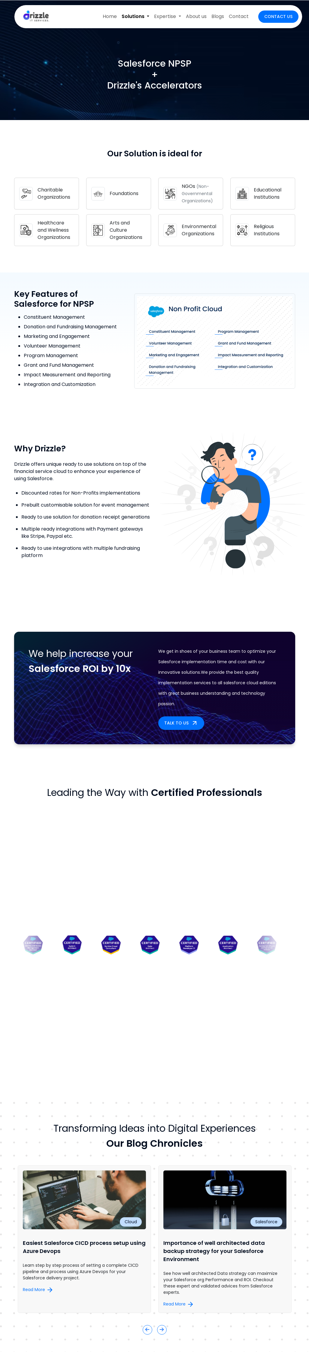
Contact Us (278, 17)
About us (196, 16)
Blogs (217, 16)
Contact (239, 16)
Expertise (165, 16)
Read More (38, 1290)
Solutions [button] (134, 16)
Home (110, 16)
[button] (147, 1330)
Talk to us (181, 723)
